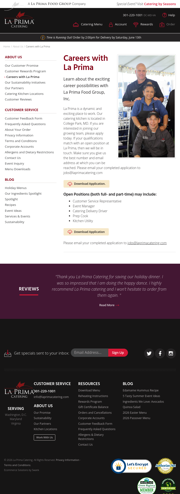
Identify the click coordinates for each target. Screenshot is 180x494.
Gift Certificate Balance (93, 409)
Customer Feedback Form (24, 121)
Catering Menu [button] (85, 24)
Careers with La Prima (23, 78)
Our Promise (42, 415)
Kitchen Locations (45, 432)
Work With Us (45, 440)
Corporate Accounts (20, 150)
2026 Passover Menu (137, 421)
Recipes (11, 211)
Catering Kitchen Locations (25, 95)
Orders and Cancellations (95, 415)
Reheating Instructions (93, 398)
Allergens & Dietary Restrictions (91, 440)
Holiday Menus (16, 193)
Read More (109, 307)
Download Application (87, 233)
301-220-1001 (131, 15)
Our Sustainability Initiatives (26, 83)
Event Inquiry (15, 168)
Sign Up (118, 354)
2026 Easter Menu (135, 415)
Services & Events (18, 222)
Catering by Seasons (160, 4)
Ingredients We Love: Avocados (143, 404)
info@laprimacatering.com (51, 399)
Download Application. (87, 184)
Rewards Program (90, 404)
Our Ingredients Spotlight (24, 199)
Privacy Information (20, 138)
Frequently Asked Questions (26, 126)
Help (168, 15)
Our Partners (15, 89)
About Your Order (18, 132)
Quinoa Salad (132, 409)
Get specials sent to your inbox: (36, 355)
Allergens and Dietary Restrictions (30, 156)
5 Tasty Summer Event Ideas (142, 398)
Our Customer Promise (22, 66)
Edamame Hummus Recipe (141, 392)
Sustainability (15, 228)
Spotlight (12, 205)
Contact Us (13, 162)
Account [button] (116, 24)
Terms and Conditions (21, 144)
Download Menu (89, 392)
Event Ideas (13, 217)
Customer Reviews (19, 101)
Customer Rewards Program (26, 72)
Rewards (142, 24)
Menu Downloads (18, 174)
